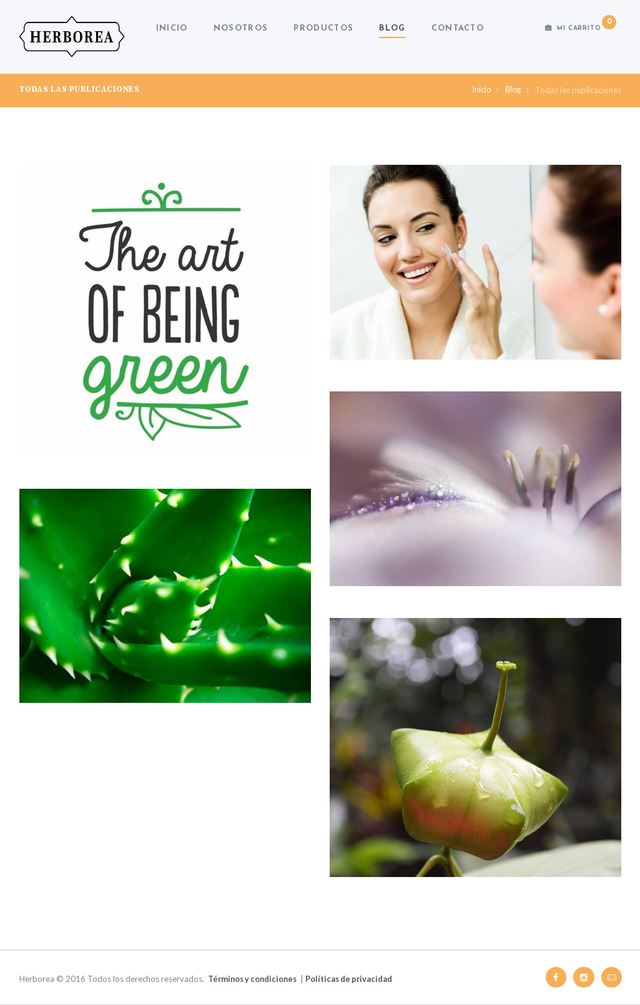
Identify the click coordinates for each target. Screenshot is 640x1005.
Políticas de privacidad (355, 979)
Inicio (172, 28)
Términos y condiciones (255, 979)
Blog (392, 28)
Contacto (457, 28)
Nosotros (241, 28)
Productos (323, 28)
